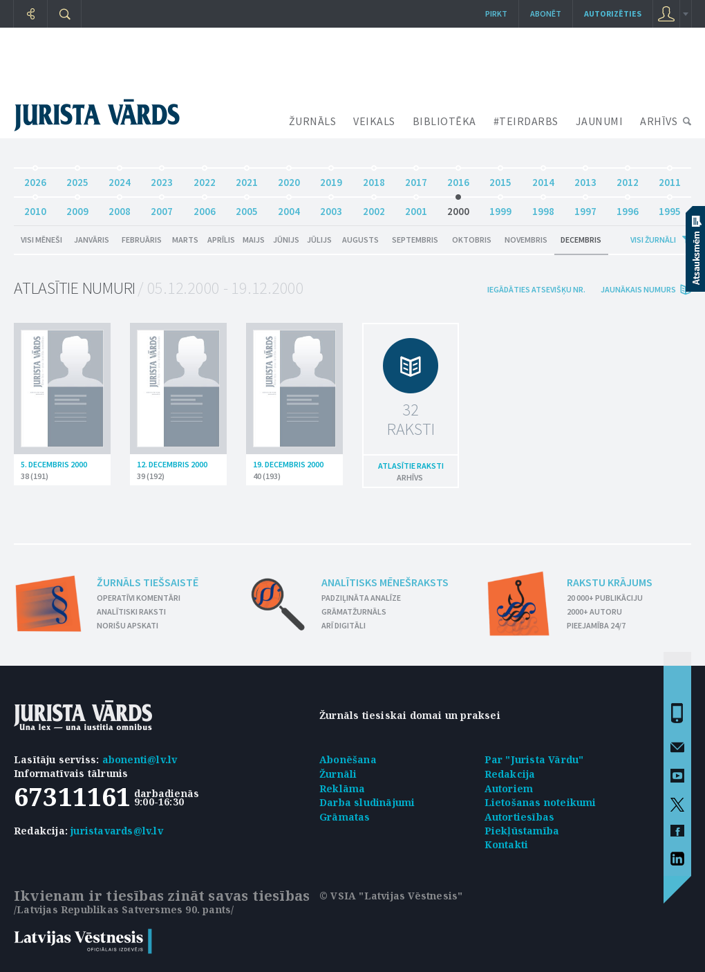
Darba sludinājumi (367, 802)
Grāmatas (344, 816)
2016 (458, 179)
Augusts (360, 239)
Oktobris (471, 239)
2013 (585, 179)
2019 (331, 179)
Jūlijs (319, 239)
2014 (543, 179)
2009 (77, 208)
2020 (289, 179)
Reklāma (342, 788)
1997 (585, 208)
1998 (543, 208)
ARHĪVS (658, 121)
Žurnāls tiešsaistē (147, 582)
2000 (458, 208)
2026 (35, 179)
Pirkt (496, 13)
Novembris (526, 239)
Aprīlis (221, 239)
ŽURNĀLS (313, 121)
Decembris (581, 239)
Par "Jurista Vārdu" (534, 759)
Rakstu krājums (609, 582)
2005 (247, 208)
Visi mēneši (41, 239)
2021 (247, 179)
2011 (670, 179)
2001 (416, 208)
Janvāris (91, 239)
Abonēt (545, 13)
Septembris (415, 239)
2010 (35, 208)
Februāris (142, 239)
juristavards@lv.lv (116, 830)
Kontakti (507, 844)
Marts (185, 239)
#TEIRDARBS (526, 121)
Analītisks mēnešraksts (385, 582)
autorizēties (612, 13)
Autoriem (509, 788)
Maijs (254, 239)
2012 (628, 179)
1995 (670, 208)
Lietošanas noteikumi (540, 802)
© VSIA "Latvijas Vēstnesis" (390, 895)
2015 (500, 179)
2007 (162, 208)
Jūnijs (286, 239)
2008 (120, 208)
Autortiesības (520, 816)
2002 (374, 208)
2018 (374, 179)
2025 (77, 179)
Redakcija (510, 774)
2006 (205, 208)
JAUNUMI (599, 121)
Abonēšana (348, 759)
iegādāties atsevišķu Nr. (536, 289)
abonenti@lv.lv (140, 759)
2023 (162, 179)
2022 (205, 179)
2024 (120, 179)
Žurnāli (338, 774)
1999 (500, 208)
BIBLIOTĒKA (444, 121)
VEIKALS (374, 121)
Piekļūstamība (522, 830)
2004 (289, 208)
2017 (416, 179)
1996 (628, 208)
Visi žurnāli (653, 239)
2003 (331, 208)
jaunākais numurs (638, 289)
